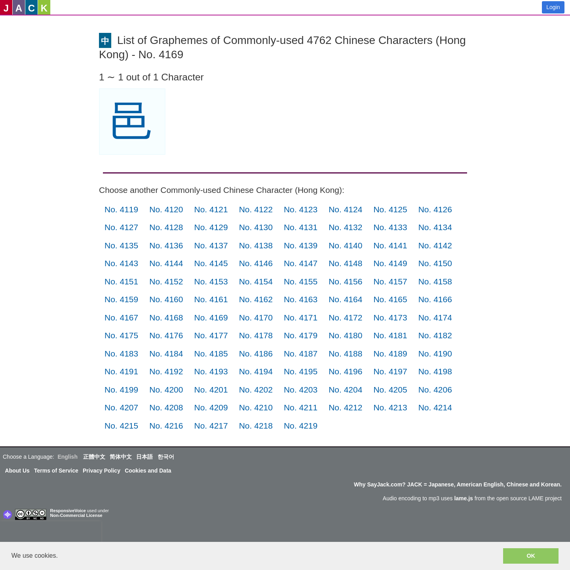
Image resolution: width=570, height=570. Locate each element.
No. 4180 (345, 335)
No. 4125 (390, 209)
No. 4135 (121, 245)
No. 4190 (435, 353)
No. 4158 (435, 281)
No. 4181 (390, 335)
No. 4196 (345, 371)
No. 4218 (256, 425)
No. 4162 (256, 299)
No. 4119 (121, 209)
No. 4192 (166, 371)
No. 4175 (121, 335)
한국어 (166, 457)
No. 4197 (390, 371)
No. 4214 (435, 407)
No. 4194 (256, 371)
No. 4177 (211, 335)
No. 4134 (435, 227)
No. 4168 (166, 317)
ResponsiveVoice (68, 510)
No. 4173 (390, 317)
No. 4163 (300, 299)
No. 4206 (435, 389)
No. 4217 (211, 425)
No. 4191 (121, 371)
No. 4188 (345, 353)
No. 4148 (345, 263)
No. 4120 (166, 209)
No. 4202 (256, 389)
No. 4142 (435, 245)
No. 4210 (256, 407)
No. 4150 (435, 263)
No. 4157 (390, 281)
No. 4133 (390, 227)
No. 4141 (390, 245)
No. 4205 (390, 389)
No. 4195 (300, 371)
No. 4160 (166, 299)
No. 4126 (435, 209)
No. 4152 (166, 281)
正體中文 (94, 457)
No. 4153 (211, 281)
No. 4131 (300, 227)
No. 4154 (256, 281)
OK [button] (530, 556)
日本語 (144, 457)
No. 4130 (256, 227)
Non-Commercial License (76, 515)
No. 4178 (256, 335)
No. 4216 (166, 425)
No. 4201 (211, 389)
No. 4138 (256, 245)
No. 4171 (300, 317)
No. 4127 (121, 227)
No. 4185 (211, 353)
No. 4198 (435, 371)
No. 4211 (300, 407)
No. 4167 (121, 317)
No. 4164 (345, 299)
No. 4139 (300, 245)
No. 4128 (166, 227)
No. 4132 (345, 227)
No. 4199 (121, 389)
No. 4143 (121, 263)
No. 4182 (435, 335)
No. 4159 (121, 299)
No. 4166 (435, 299)
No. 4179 (300, 335)
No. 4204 (345, 389)
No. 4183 (121, 353)
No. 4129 (211, 227)
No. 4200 (166, 389)
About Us (17, 470)
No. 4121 (211, 209)
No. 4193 (211, 371)
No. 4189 (390, 353)
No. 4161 (211, 299)
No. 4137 (211, 245)
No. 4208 (166, 407)
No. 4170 (256, 317)
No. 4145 (211, 263)
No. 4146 (256, 263)
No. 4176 (166, 335)
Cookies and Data (148, 470)
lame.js (463, 498)
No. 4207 (121, 407)
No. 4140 (345, 245)
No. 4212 (345, 407)
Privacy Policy (101, 470)
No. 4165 (390, 299)
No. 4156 (345, 281)
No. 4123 (300, 209)
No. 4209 (211, 407)
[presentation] (50, 533)
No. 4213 (390, 407)
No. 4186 (256, 353)
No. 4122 (256, 209)
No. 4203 (300, 389)
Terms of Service (56, 470)
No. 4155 (300, 281)
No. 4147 (300, 263)
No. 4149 (390, 263)
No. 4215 (121, 425)
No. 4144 (166, 263)
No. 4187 (300, 353)
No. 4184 (166, 353)
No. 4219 (300, 425)
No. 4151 (121, 281)
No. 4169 (211, 317)
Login (553, 7)
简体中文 (121, 457)
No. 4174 (435, 317)
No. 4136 (166, 245)
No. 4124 (345, 209)
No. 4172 (345, 317)
